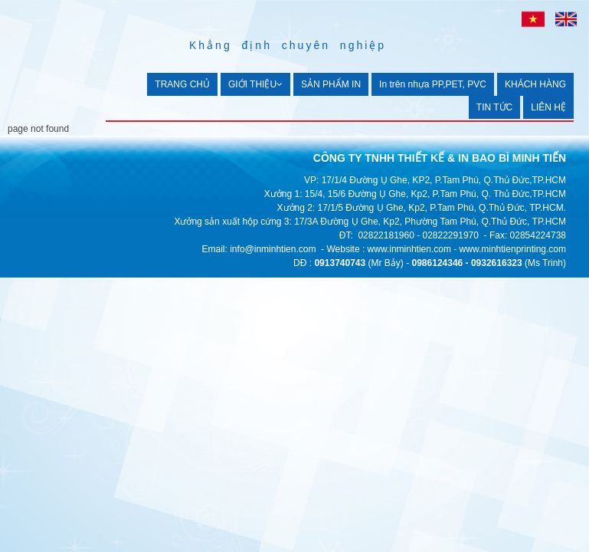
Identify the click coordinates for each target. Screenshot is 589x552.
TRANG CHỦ (182, 84)
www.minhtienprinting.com (513, 249)
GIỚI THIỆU (255, 84)
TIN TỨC (494, 107)
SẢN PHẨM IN (331, 84)
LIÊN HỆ (548, 107)
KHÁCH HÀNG (535, 84)
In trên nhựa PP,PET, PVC (432, 84)
